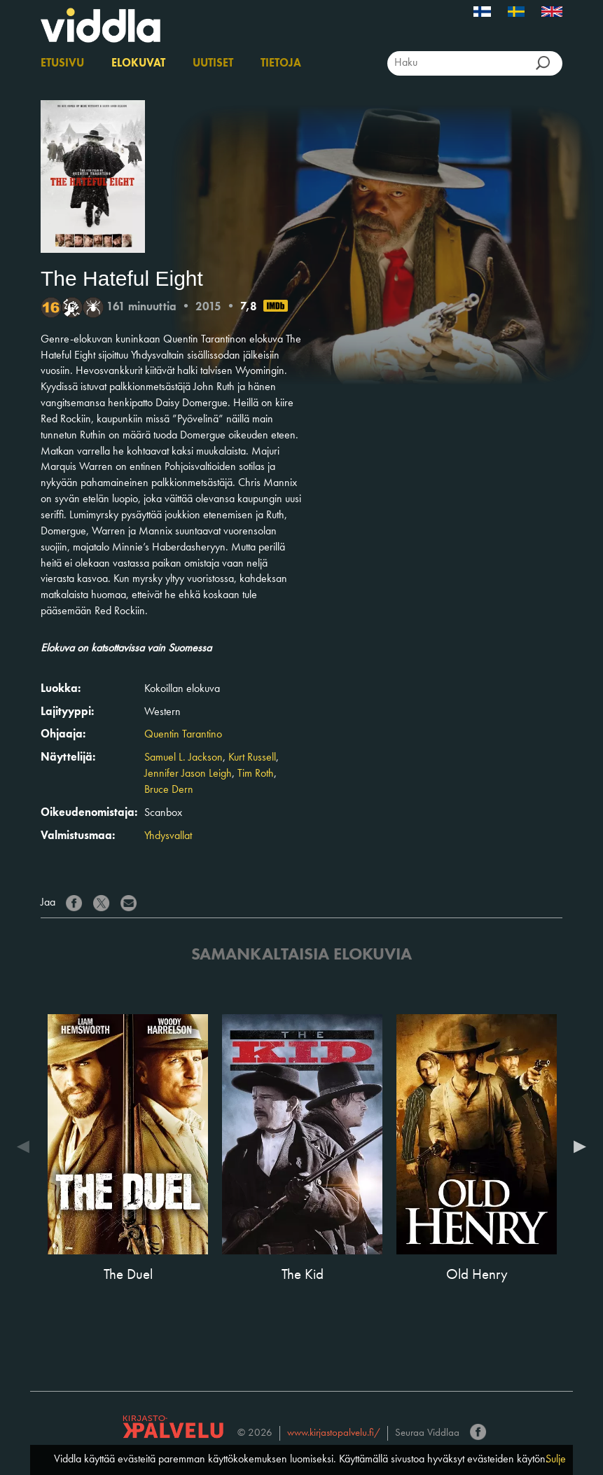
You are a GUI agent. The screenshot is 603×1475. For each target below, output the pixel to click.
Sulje (556, 1459)
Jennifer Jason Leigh (188, 774)
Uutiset (213, 63)
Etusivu (62, 63)
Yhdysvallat (168, 836)
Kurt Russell (252, 757)
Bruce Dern (168, 790)
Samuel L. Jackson (183, 757)
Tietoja (281, 63)
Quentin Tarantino (183, 734)
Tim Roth (255, 774)
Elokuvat (138, 63)
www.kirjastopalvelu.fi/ (333, 1433)
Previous (27, 1147)
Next (576, 1147)
